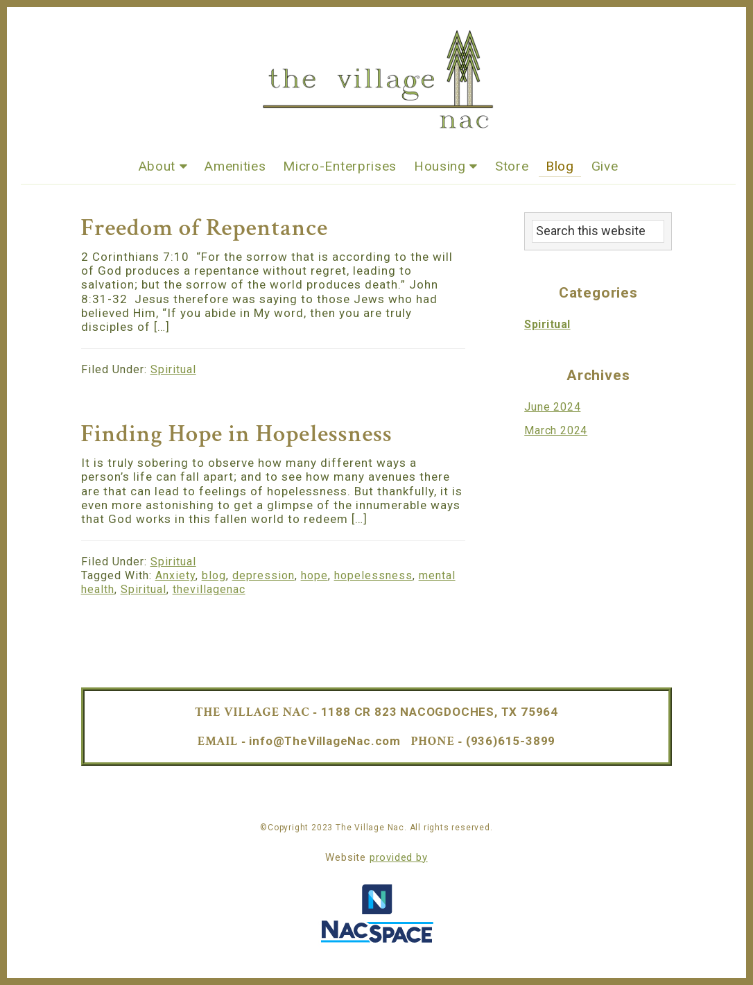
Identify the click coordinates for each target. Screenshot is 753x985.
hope (314, 575)
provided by (399, 857)
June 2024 (552, 406)
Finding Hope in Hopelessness (236, 433)
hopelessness (373, 575)
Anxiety (175, 575)
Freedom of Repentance (204, 227)
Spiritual (173, 369)
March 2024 (555, 430)
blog (214, 575)
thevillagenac (209, 589)
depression (263, 575)
